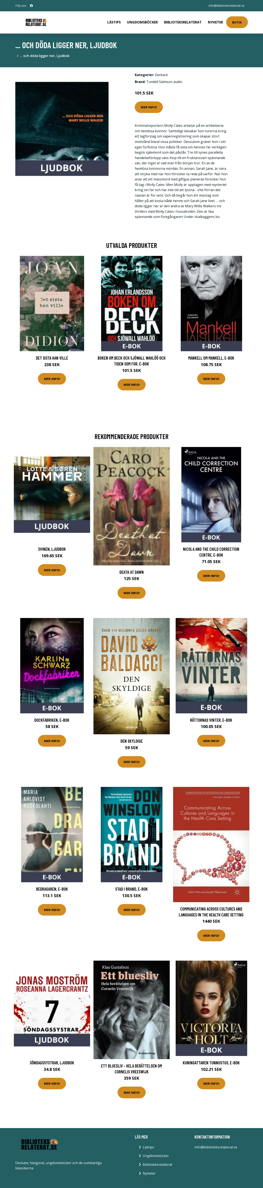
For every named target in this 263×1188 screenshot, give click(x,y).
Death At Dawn (131, 572)
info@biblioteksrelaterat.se (227, 6)
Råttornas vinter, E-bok (211, 720)
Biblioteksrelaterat (183, 22)
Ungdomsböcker (142, 22)
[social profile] (31, 6)
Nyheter (215, 22)
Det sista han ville (52, 357)
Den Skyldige (131, 741)
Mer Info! (149, 107)
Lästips (114, 22)
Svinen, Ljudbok (52, 549)
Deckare (161, 75)
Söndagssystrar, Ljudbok (52, 1062)
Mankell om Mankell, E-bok (211, 357)
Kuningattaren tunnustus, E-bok (211, 1062)
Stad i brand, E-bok (131, 888)
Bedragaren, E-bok (52, 888)
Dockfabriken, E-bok (51, 720)
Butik (237, 22)
